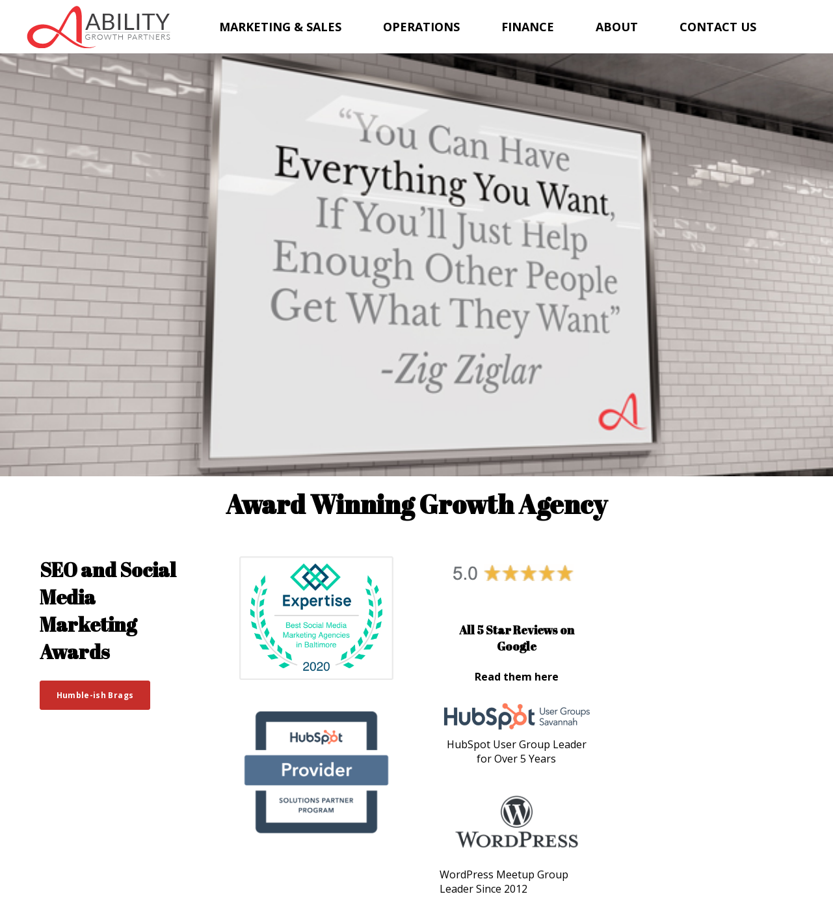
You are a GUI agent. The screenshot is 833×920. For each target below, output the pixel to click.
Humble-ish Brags (95, 695)
